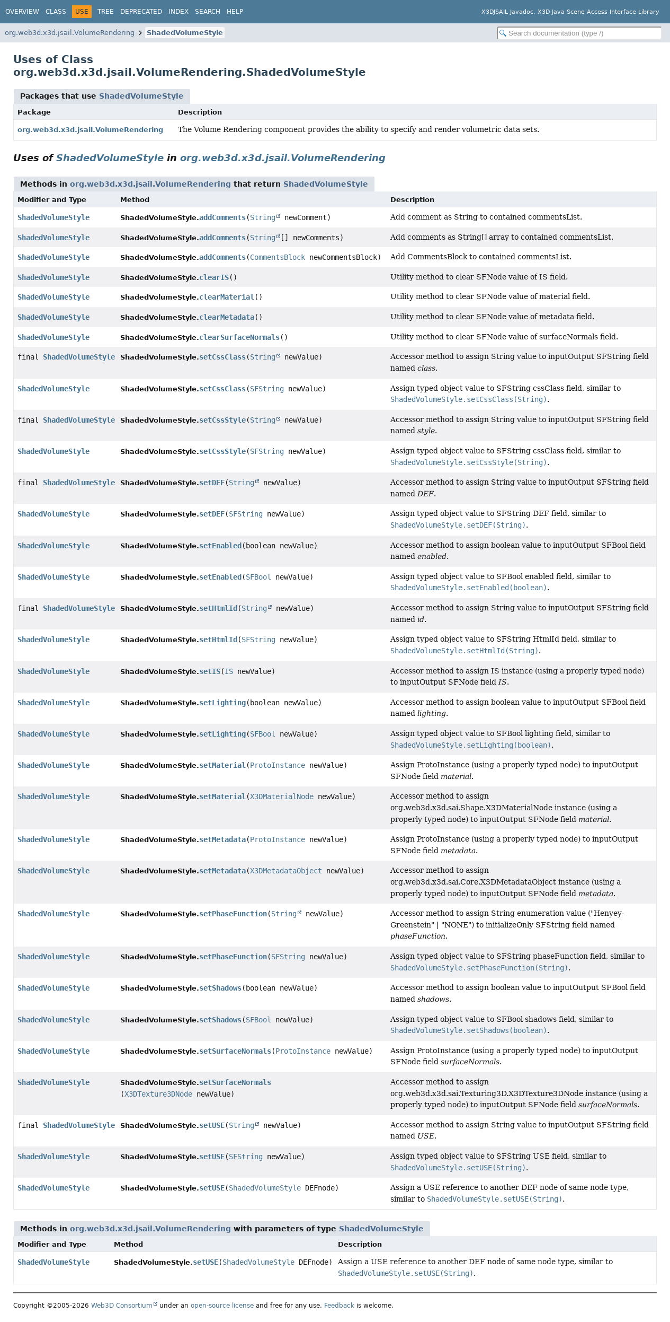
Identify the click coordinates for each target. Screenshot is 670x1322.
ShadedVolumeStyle (185, 33)
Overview (22, 11)
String (262, 217)
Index (178, 11)
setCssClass (222, 357)
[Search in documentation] (579, 33)
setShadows (220, 988)
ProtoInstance (277, 765)
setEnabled (220, 545)
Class (56, 11)
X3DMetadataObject (286, 870)
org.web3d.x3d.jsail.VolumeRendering (70, 33)
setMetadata (222, 839)
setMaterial (222, 765)
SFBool (258, 577)
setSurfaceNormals (235, 1051)
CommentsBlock (277, 257)
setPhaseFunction (233, 913)
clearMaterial (226, 297)
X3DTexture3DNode (158, 1094)
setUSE (212, 1125)
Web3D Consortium (122, 1305)
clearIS (214, 277)
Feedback (339, 1305)
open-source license (222, 1305)
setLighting (222, 702)
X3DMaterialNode (282, 796)
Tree (105, 11)
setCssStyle (222, 420)
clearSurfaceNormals (239, 337)
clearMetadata (226, 317)
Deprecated (141, 11)
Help (235, 11)
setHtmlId (218, 608)
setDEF (212, 482)
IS (229, 671)
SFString (267, 388)
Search (207, 11)
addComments (222, 217)
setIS (209, 671)
